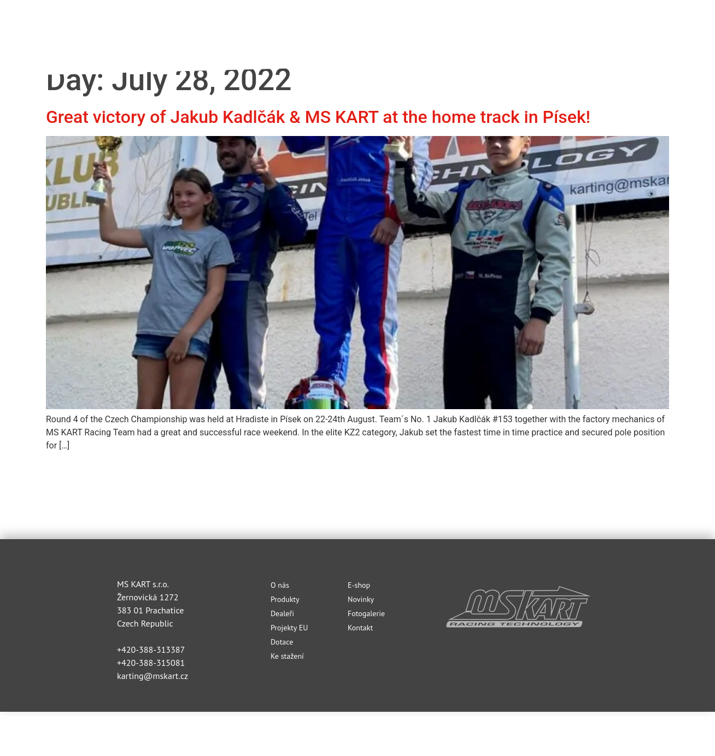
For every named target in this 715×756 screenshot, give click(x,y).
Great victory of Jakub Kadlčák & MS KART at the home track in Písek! (318, 117)
